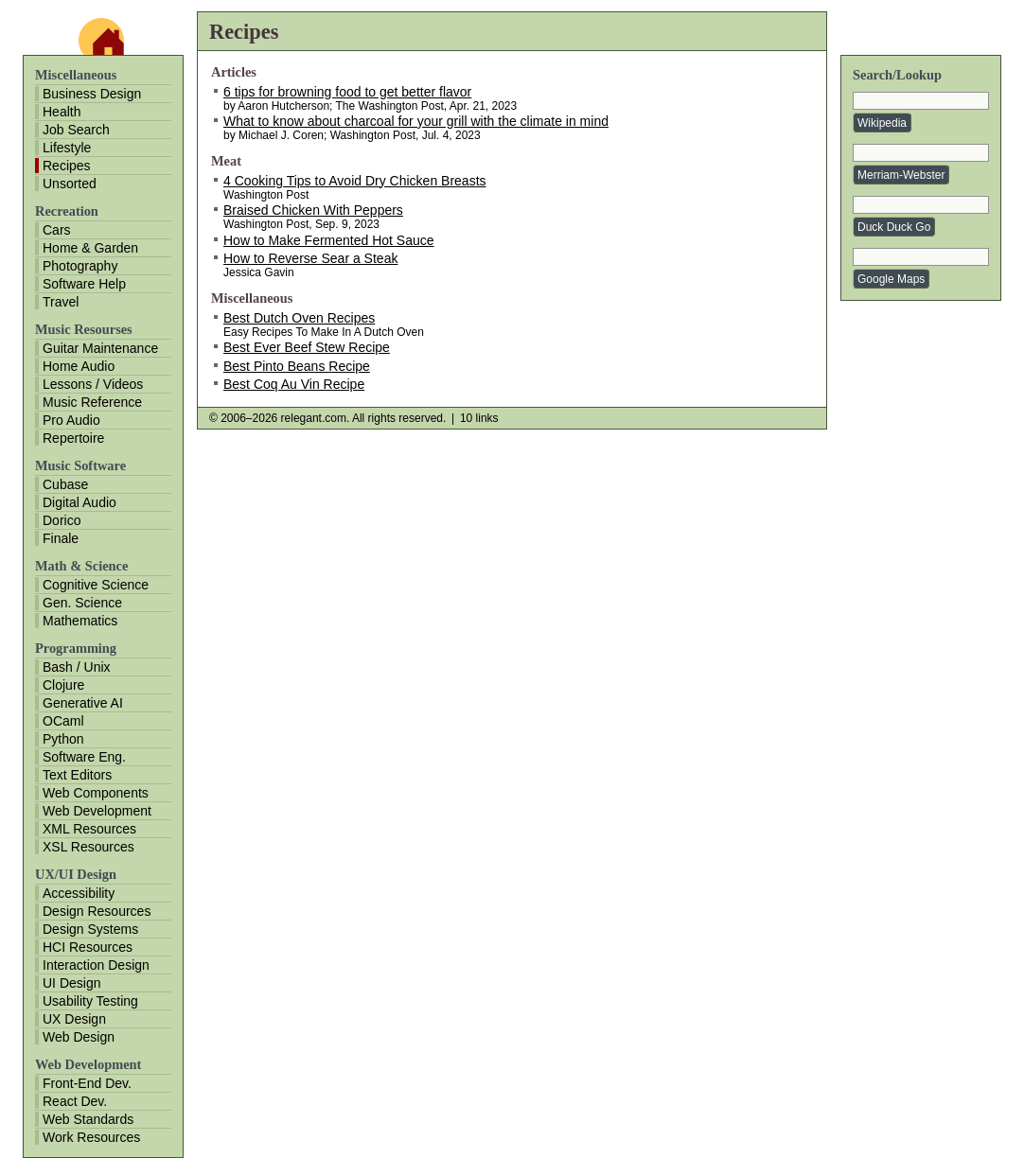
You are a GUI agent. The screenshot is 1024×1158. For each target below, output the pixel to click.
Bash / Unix (77, 667)
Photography (80, 265)
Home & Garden (90, 247)
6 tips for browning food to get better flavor (347, 91)
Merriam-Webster (901, 175)
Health (61, 111)
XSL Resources (88, 846)
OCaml (63, 720)
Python (63, 738)
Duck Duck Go (893, 227)
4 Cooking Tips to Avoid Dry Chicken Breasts (354, 180)
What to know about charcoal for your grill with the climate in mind (416, 121)
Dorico (61, 520)
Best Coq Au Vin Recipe (293, 384)
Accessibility (79, 893)
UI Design (71, 983)
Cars (57, 229)
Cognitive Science (96, 584)
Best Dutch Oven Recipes (299, 317)
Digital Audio (79, 502)
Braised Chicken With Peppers (313, 210)
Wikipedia (882, 123)
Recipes (67, 165)
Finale (61, 538)
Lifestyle (67, 147)
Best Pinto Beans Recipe (296, 366)
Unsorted (70, 183)
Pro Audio (71, 420)
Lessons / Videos (93, 384)
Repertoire (73, 438)
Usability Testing (90, 1001)
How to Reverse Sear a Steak (310, 258)
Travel (61, 301)
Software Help (84, 283)
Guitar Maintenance (100, 348)
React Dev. (75, 1101)
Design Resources (96, 911)
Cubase (65, 484)
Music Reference (92, 402)
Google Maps (891, 279)
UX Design (74, 1018)
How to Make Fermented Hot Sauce (328, 240)
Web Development (97, 810)
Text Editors (77, 774)
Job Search (76, 129)
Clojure (63, 685)
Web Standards (88, 1119)
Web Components (96, 792)
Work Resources (91, 1137)
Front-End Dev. (87, 1083)
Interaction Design (96, 965)
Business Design (92, 93)
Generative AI (83, 703)
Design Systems (90, 929)
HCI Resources (87, 947)
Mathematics (80, 620)
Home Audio (79, 366)
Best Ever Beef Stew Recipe (306, 347)
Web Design (79, 1036)
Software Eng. (84, 756)
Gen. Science (82, 602)
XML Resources (89, 828)
